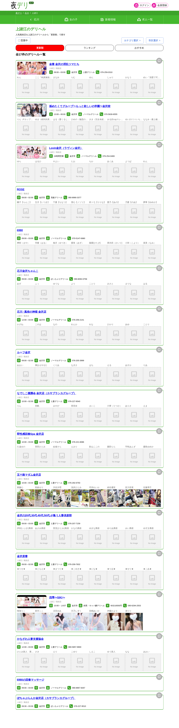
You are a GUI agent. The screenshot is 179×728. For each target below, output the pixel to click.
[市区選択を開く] (154, 40)
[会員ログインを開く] (137, 5)
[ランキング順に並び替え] (89, 48)
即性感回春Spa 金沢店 (30, 433)
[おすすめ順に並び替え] (139, 48)
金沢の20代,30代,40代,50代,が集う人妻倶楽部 (44, 515)
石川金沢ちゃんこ (27, 270)
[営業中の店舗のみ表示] (19, 40)
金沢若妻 (22, 556)
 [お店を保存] (159, 60)
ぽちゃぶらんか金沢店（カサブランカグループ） (46, 698)
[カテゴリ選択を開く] (133, 40)
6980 (20, 230)
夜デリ (19, 13)
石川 (27, 13)
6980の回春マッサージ (30, 679)
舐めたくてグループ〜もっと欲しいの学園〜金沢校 (79, 106)
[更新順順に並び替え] (40, 48)
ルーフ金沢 (23, 352)
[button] (32, 68)
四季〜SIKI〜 (57, 597)
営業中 (23, 40)
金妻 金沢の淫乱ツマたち (64, 64)
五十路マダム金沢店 (29, 474)
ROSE (21, 189)
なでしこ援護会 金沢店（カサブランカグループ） (46, 393)
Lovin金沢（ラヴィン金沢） (66, 148)
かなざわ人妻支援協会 (30, 638)
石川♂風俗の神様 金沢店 (31, 311)
